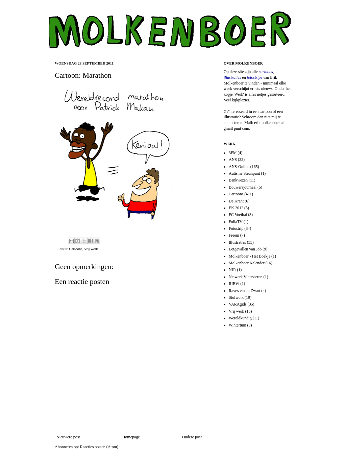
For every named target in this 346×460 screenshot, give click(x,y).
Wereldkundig (240, 318)
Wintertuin (237, 325)
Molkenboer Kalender (247, 263)
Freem (234, 235)
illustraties (232, 77)
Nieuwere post (68, 437)
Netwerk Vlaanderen (245, 276)
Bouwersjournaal (242, 187)
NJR (232, 269)
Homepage (131, 437)
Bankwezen (238, 180)
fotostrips (254, 77)
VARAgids (237, 304)
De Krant (236, 201)
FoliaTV (236, 221)
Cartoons (75, 249)
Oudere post (192, 437)
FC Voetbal (238, 214)
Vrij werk (91, 249)
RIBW (234, 283)
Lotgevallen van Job (245, 249)
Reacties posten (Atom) (99, 446)
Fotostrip (236, 228)
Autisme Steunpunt (244, 173)
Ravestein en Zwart (244, 290)
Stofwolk (236, 297)
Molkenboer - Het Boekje (249, 256)
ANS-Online (239, 166)
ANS (233, 159)
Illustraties (237, 242)
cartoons (266, 71)
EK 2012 (236, 207)
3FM (233, 152)
